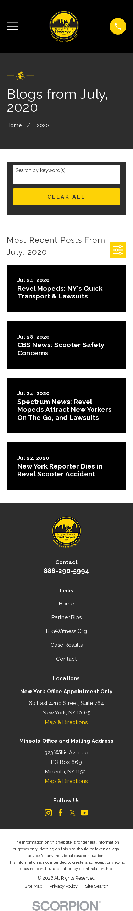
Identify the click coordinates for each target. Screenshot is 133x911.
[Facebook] (60, 812)
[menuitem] (33, 886)
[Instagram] (48, 812)
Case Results (66, 645)
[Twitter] (72, 812)
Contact (66, 659)
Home (66, 604)
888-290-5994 (66, 570)
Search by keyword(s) (41, 170)
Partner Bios (66, 617)
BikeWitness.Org (66, 631)
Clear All (66, 197)
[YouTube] (84, 812)
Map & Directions (66, 722)
